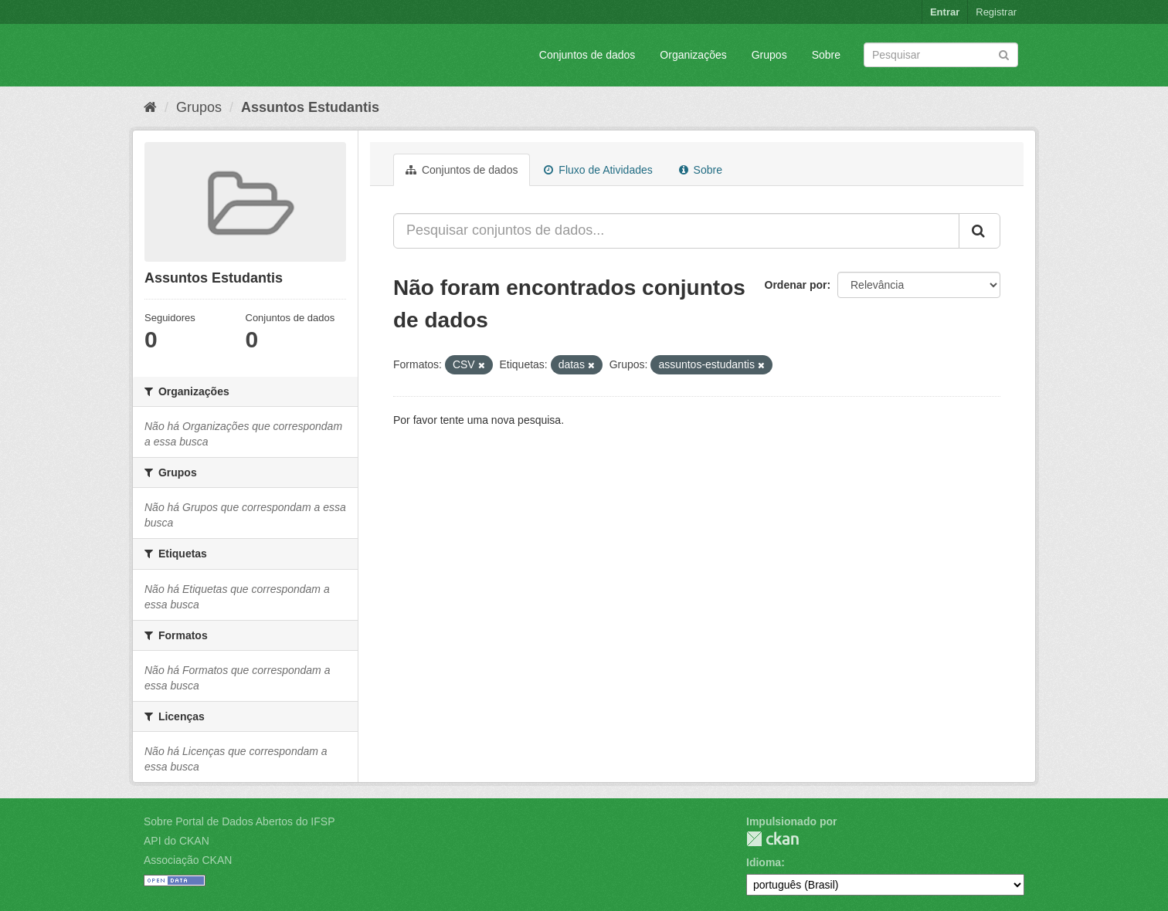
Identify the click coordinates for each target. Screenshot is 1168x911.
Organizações (693, 55)
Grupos (769, 55)
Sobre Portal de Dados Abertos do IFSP (239, 821)
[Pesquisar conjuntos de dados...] (676, 231)
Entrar (944, 12)
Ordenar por (796, 285)
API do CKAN (176, 841)
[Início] (150, 107)
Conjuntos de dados (587, 55)
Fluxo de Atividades (598, 170)
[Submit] (1003, 53)
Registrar (996, 12)
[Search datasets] (941, 54)
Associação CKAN (188, 860)
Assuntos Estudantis (310, 107)
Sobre (826, 55)
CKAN (772, 839)
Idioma (763, 862)
